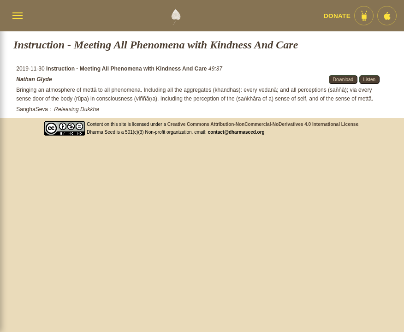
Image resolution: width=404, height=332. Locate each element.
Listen (369, 79)
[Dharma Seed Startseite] (176, 16)
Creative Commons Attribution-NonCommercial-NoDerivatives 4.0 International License (262, 124)
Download (343, 79)
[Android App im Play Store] (364, 15)
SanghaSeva (32, 109)
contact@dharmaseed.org (236, 132)
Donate (337, 15)
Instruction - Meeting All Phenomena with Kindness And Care (127, 68)
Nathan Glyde (34, 79)
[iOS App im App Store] (387, 15)
